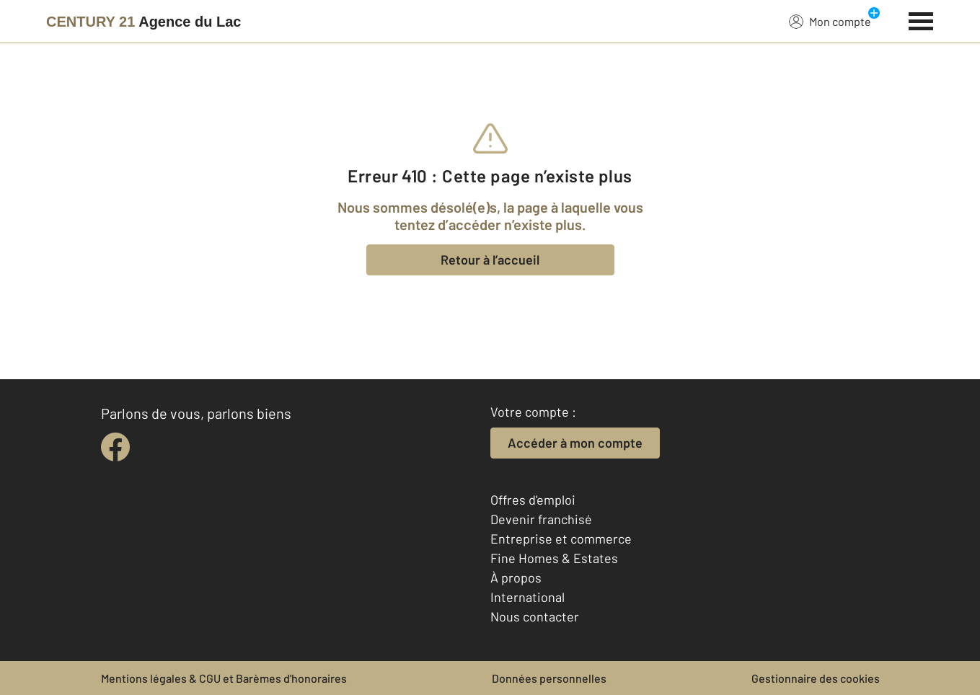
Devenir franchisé (541, 519)
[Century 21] (143, 21)
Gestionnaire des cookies (815, 678)
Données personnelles (549, 678)
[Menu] (921, 19)
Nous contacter (534, 616)
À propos (516, 577)
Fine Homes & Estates (554, 558)
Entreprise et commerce (561, 538)
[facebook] (115, 447)
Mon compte (830, 21)
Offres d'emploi (532, 500)
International (527, 597)
